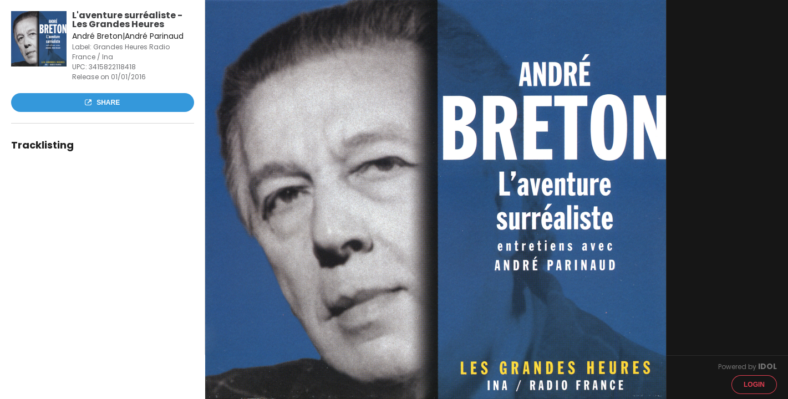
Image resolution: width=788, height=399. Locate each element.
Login (754, 384)
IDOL (767, 366)
